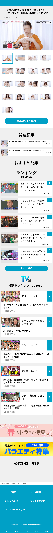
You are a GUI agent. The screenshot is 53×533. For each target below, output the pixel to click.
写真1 (25, 483)
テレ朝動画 (35, 492)
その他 (8, 483)
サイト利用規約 (37, 501)
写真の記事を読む (26, 121)
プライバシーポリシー (15, 512)
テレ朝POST (26, 3)
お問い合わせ (11, 501)
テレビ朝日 (10, 492)
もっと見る (26, 268)
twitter (19, 470)
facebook (26, 470)
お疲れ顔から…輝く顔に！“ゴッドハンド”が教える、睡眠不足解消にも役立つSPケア (17, 483)
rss (33, 470)
